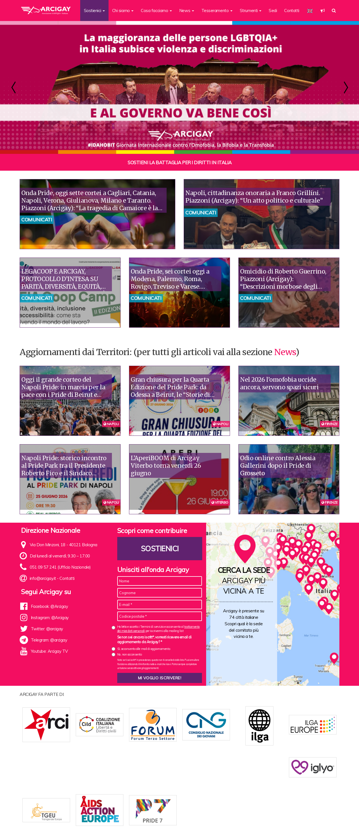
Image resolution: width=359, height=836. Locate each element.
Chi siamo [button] (123, 10)
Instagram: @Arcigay (50, 617)
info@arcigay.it (43, 578)
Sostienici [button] (94, 10)
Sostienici (160, 548)
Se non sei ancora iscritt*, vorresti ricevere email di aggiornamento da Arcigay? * (154, 639)
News (285, 352)
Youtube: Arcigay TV (49, 651)
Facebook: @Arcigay (49, 606)
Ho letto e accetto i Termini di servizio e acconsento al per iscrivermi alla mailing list (158, 629)
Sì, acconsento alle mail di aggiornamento (143, 649)
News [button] (186, 10)
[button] (322, 10)
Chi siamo (108, 822)
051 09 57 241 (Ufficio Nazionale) (60, 567)
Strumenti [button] (251, 10)
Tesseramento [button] (217, 10)
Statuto (127, 822)
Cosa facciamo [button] (156, 10)
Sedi (273, 10)
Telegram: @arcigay (49, 640)
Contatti (291, 10)
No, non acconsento (129, 654)
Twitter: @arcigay (47, 628)
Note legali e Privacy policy (311, 822)
